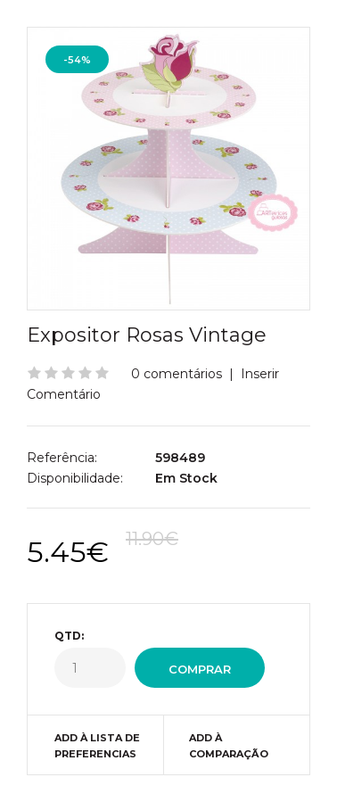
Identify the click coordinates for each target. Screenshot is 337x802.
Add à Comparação (228, 746)
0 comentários (176, 374)
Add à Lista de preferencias (97, 746)
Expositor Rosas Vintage (147, 335)
